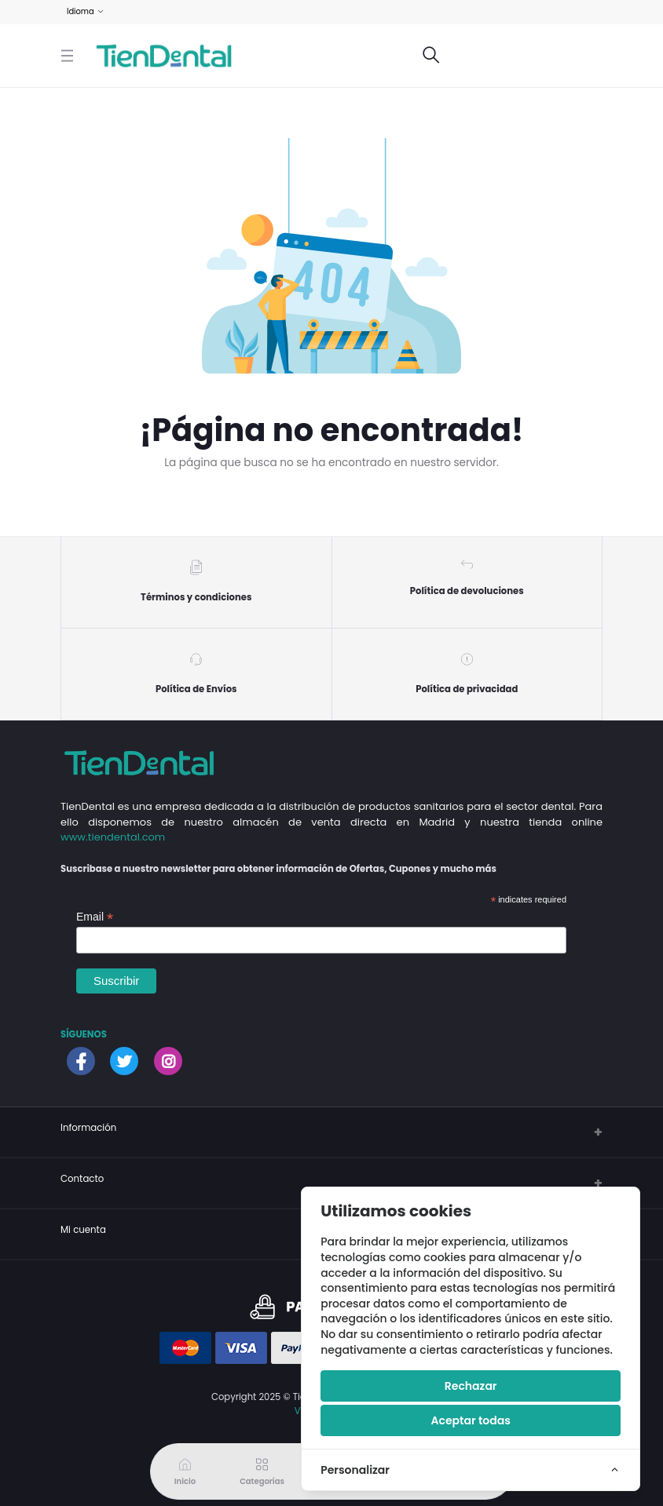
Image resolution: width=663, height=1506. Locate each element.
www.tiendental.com (112, 837)
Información (87, 1128)
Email (94, 917)
